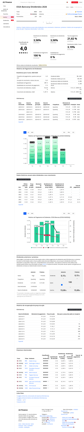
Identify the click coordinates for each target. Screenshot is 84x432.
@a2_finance (51, 420)
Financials (79, 11)
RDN (26, 361)
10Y (28, 132)
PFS (26, 377)
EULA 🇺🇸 (64, 420)
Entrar (80, 2)
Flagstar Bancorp (33, 375)
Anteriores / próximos (60, 27)
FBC (26, 375)
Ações (71, 7)
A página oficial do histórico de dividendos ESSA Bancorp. (32, 398)
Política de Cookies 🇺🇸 (68, 417)
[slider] (62, 285)
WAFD (26, 363)
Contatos (21, 427)
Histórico (19, 27)
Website (19, 400)
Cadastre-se (74, 2)
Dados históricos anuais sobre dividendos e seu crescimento (38, 27)
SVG (64, 132)
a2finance (52, 419)
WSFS (26, 372)
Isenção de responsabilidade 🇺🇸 (70, 419)
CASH (26, 388)
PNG (68, 132)
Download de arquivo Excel (74, 98)
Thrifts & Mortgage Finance (74, 14)
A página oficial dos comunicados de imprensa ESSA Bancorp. (33, 396)
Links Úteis (41, 29)
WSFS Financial (33, 372)
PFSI (26, 368)
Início (67, 7)
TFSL (26, 385)
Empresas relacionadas (31, 29)
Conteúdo (30, 425)
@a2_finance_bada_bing (46, 416)
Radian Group (32, 361)
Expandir (21, 122)
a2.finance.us (53, 417)
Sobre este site (26, 424)
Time (25, 425)
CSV (73, 132)
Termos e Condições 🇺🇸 (68, 427)
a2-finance (50, 424)
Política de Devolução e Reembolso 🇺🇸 (67, 424)
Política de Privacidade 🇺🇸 (69, 422)
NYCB (26, 381)
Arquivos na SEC (21, 402)
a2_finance (47, 422)
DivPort (44, 264)
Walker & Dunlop (33, 366)
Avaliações (27, 427)
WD (25, 366)
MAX (32, 132)
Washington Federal (34, 363)
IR (25, 400)
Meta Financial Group (34, 388)
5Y (24, 132)
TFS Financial (32, 385)
